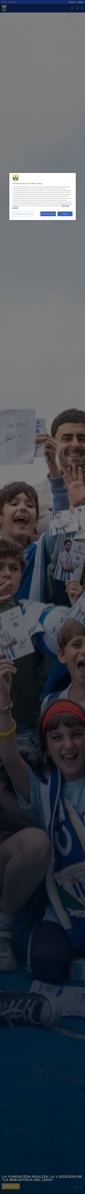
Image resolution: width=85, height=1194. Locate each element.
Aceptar (65, 214)
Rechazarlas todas (48, 214)
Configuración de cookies (23, 214)
